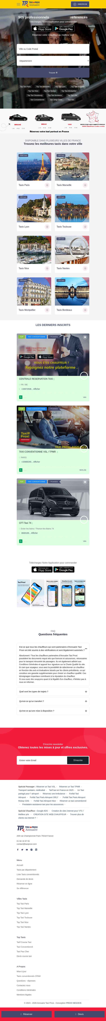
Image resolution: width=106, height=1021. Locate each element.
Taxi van (71, 100)
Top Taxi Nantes (50, 91)
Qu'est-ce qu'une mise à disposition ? (36, 711)
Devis (79, 1014)
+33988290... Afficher (30, 462)
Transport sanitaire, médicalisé (31, 790)
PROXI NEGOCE (73, 1003)
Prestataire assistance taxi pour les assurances (43, 804)
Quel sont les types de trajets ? (33, 691)
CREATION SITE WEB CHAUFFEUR (50, 814)
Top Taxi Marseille (43, 87)
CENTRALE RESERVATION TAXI (36, 379)
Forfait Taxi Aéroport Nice (45, 801)
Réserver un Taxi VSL (45, 787)
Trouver (53, 73)
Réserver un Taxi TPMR (69, 787)
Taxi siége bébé (56, 100)
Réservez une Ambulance (54, 794)
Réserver (26, 1014)
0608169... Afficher (29, 533)
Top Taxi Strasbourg (34, 95)
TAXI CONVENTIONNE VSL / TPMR (38, 452)
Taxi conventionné (37, 100)
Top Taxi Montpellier (69, 91)
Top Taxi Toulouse (77, 87)
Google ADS (42, 811)
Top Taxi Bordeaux (55, 95)
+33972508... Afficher (30, 389)
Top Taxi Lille (72, 95)
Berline (83, 470)
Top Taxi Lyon (60, 87)
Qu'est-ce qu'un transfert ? (31, 701)
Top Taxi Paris (25, 87)
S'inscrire (77, 760)
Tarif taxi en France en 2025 (61, 790)
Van (84, 397)
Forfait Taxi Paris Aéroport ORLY (44, 797)
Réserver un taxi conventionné (73, 801)
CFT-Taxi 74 (26, 523)
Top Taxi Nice (33, 91)
